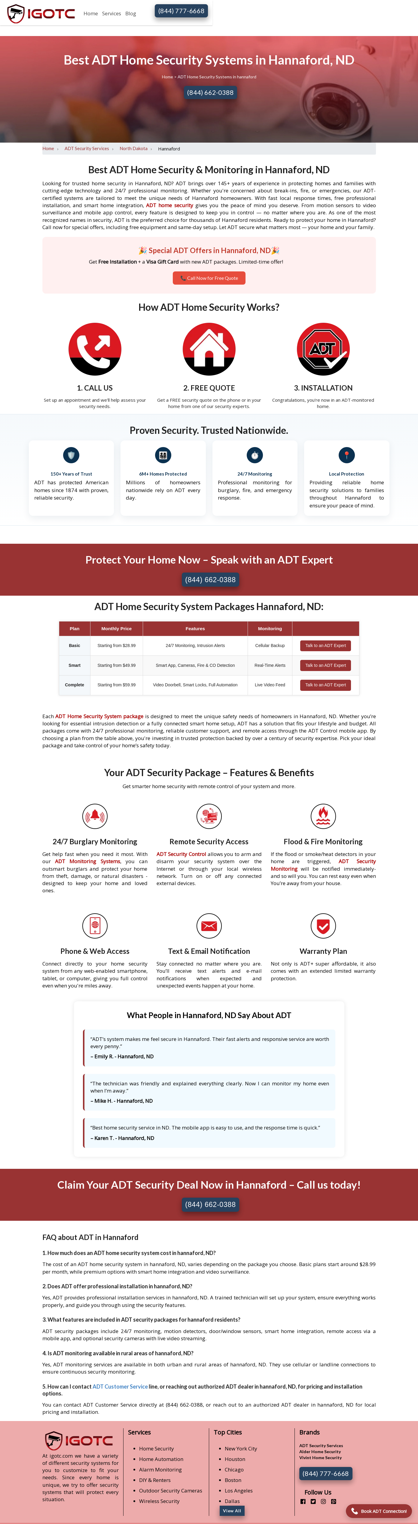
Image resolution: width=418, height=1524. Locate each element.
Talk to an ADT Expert (325, 645)
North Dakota (134, 148)
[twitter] (311, 1501)
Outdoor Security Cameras (170, 1490)
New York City (241, 1448)
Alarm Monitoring (160, 1469)
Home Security (156, 1448)
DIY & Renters (155, 1480)
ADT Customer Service (120, 1386)
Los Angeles (239, 1490)
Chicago (234, 1469)
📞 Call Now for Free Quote (209, 278)
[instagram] (321, 1501)
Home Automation (161, 1459)
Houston (235, 1459)
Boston (233, 1480)
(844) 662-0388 (210, 92)
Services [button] (111, 13)
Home (91, 13)
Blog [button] (130, 13)
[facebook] (300, 1501)
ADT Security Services (87, 148)
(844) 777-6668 (181, 10)
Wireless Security (159, 1501)
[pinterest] (331, 1501)
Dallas (232, 1501)
